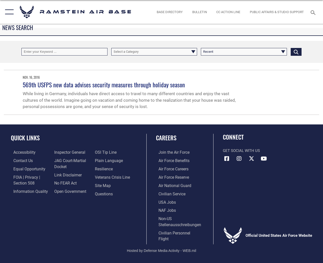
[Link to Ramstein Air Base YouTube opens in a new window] (263, 158)
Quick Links (25, 138)
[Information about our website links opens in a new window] (68, 174)
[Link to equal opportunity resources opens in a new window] (26, 168)
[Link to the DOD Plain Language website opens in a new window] (112, 160)
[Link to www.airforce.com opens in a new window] (177, 152)
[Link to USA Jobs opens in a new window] (170, 200)
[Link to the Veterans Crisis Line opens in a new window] (116, 176)
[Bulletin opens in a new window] (199, 12)
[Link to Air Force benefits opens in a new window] (177, 160)
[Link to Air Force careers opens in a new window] (176, 168)
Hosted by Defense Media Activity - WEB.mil (161, 242)
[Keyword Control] (64, 52)
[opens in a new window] (169, 12)
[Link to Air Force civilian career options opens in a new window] (174, 192)
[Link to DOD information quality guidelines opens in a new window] (27, 190)
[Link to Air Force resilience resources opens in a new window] (108, 168)
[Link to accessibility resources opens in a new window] (22, 152)
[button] (8, 12)
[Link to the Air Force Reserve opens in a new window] (176, 176)
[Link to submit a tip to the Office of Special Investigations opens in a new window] (109, 152)
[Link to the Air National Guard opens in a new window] (177, 184)
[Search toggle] (314, 12)
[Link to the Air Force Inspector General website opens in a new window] (70, 152)
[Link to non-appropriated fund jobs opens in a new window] (170, 208)
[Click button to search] (296, 52)
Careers (172, 138)
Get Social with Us (241, 150)
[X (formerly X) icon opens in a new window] (251, 158)
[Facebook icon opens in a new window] (226, 158)
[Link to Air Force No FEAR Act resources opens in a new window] (66, 182)
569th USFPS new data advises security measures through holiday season (104, 84)
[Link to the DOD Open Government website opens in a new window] (70, 190)
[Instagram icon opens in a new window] (239, 158)
